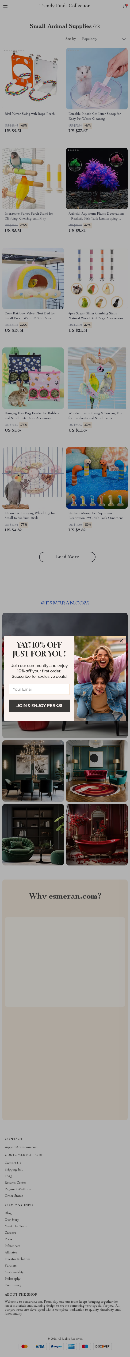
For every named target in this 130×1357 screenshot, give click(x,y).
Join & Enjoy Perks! (39, 705)
